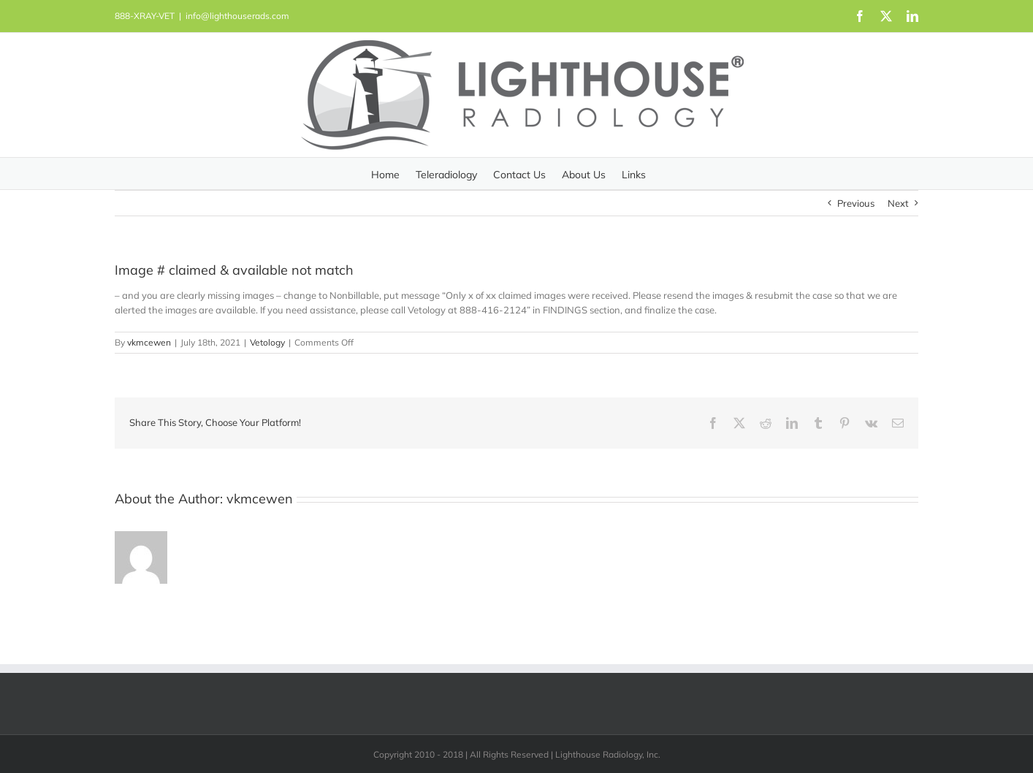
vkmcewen (149, 342)
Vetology (267, 342)
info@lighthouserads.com (237, 15)
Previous (855, 203)
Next (898, 203)
